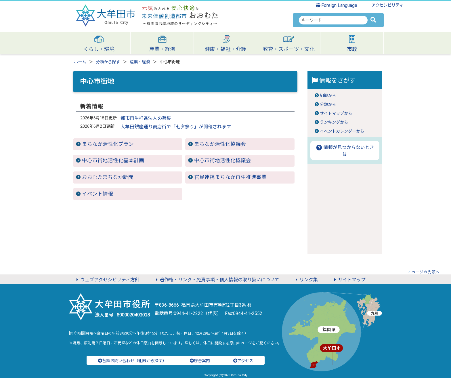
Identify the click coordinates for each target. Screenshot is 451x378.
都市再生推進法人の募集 (146, 118)
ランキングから (334, 122)
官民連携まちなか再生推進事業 (230, 177)
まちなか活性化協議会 (220, 144)
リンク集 (306, 279)
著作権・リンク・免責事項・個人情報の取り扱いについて (216, 279)
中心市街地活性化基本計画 (113, 160)
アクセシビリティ (387, 5)
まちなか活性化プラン (108, 144)
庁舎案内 (200, 360)
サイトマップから (336, 113)
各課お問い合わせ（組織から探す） (132, 360)
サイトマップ (349, 279)
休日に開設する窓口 (220, 343)
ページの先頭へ (426, 272)
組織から (328, 95)
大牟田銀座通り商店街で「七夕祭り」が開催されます (176, 126)
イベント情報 (97, 194)
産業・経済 (140, 62)
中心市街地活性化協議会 (222, 160)
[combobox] (333, 20)
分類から (328, 104)
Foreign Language (337, 5)
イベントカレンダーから (342, 131)
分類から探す (108, 62)
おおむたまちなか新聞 (107, 177)
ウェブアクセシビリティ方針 (106, 279)
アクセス (243, 360)
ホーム (80, 62)
